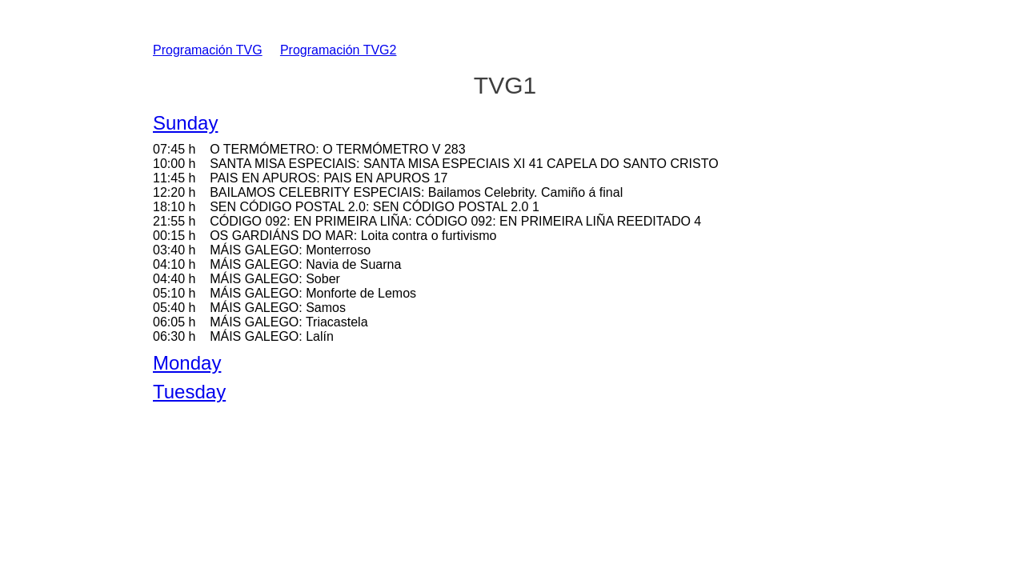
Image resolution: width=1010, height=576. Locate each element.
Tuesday (189, 391)
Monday (187, 363)
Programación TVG (208, 50)
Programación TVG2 (338, 50)
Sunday (185, 123)
